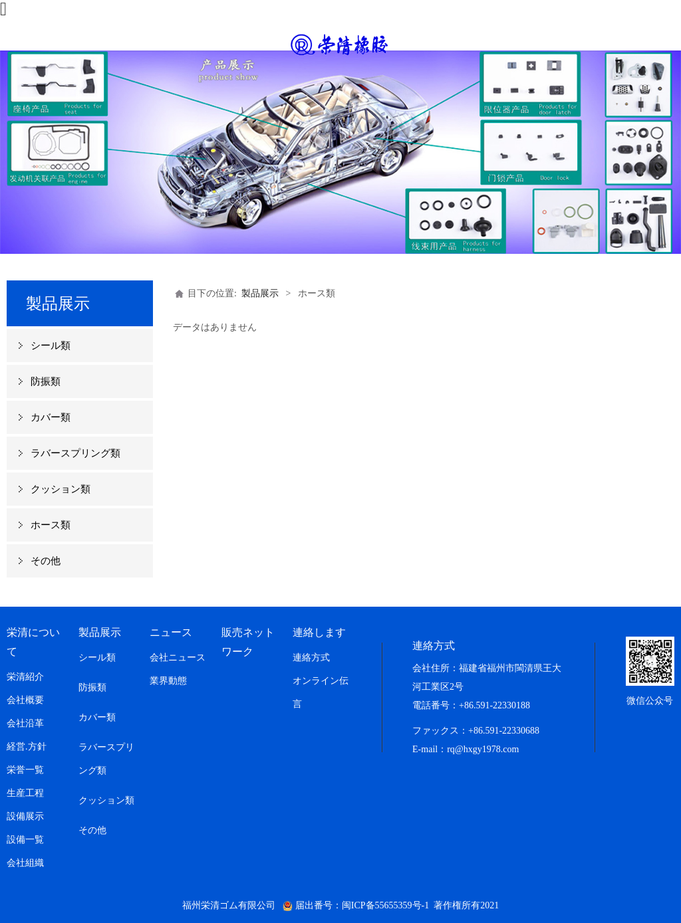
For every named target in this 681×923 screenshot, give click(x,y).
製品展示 (260, 293)
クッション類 (60, 489)
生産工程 (25, 793)
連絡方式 (311, 658)
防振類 (46, 381)
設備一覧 (25, 840)
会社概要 (25, 700)
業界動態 (168, 681)
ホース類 (50, 525)
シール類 (50, 345)
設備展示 (25, 816)
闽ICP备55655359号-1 (385, 905)
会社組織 (25, 863)
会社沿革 (25, 723)
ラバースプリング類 (75, 453)
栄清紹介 (25, 677)
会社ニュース (177, 658)
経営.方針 (27, 747)
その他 (46, 561)
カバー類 (50, 417)
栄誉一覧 (25, 770)
